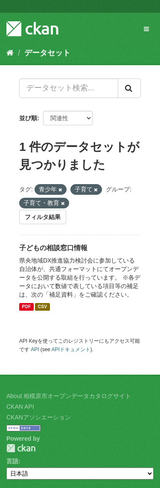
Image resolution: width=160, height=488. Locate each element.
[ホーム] (10, 53)
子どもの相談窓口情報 (53, 247)
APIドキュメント (71, 349)
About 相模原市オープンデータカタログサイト (68, 396)
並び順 (28, 118)
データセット (47, 53)
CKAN (20, 448)
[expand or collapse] (146, 29)
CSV (42, 306)
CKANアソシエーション (38, 417)
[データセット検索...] (68, 88)
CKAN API (20, 406)
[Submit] (129, 88)
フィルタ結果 (43, 217)
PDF (26, 306)
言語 (12, 461)
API (35, 349)
